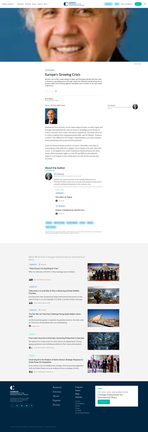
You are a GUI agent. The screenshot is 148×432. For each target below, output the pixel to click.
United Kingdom (72, 222)
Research (20, 4)
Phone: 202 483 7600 (16, 401)
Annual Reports (79, 403)
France (82, 222)
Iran (117, 4)
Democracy (109, 4)
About (34, 4)
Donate (138, 4)
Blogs (77, 394)
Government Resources (82, 413)
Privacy (77, 408)
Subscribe (103, 401)
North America (51, 227)
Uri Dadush (50, 99)
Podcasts (78, 397)
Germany (90, 222)
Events (78, 390)
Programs (79, 387)
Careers (77, 406)
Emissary (28, 4)
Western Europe (59, 222)
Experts (40, 4)
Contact (77, 401)
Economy (49, 222)
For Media (78, 410)
